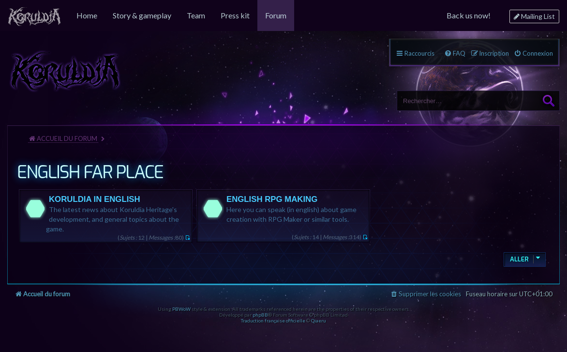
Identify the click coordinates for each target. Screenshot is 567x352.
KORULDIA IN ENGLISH (94, 199)
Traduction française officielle (273, 320)
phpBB (260, 315)
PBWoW (181, 309)
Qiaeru (318, 320)
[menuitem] (34, 15)
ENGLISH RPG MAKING (271, 199)
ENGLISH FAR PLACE (90, 172)
